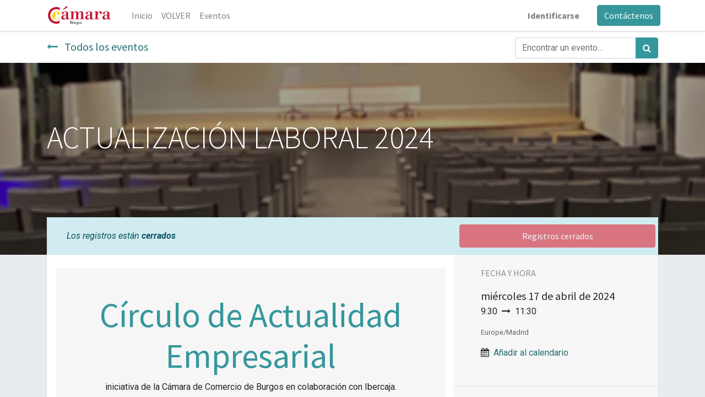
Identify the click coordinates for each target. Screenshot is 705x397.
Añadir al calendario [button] (531, 352)
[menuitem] (144, 15)
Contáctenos (626, 15)
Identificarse (551, 15)
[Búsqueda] (647, 47)
